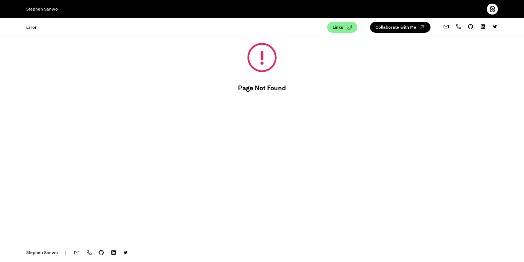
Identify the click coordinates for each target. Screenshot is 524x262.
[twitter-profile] (495, 27)
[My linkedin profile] (483, 27)
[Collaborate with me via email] (400, 27)
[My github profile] (470, 27)
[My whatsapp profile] (458, 27)
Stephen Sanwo (42, 9)
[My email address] (446, 27)
